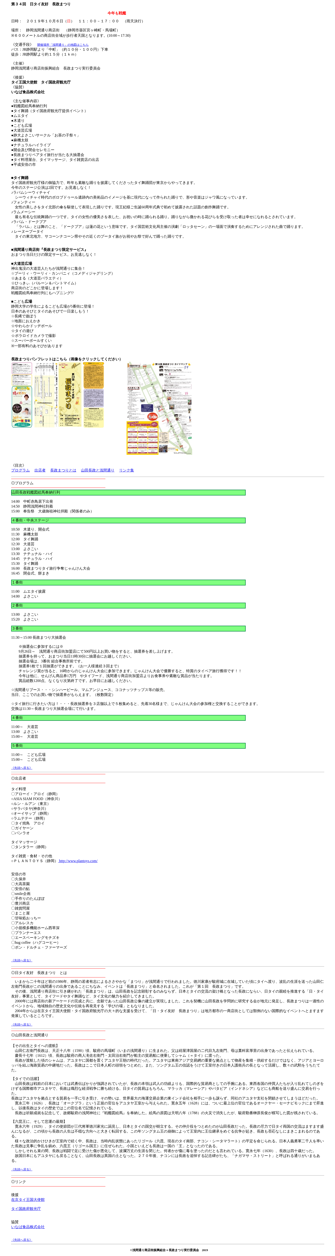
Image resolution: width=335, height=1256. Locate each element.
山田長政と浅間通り (97, 470)
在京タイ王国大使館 (28, 1200)
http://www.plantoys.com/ (78, 861)
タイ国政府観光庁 (26, 1209)
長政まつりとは (63, 470)
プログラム (20, 470)
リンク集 (126, 470)
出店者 (40, 470)
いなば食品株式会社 (28, 1227)
